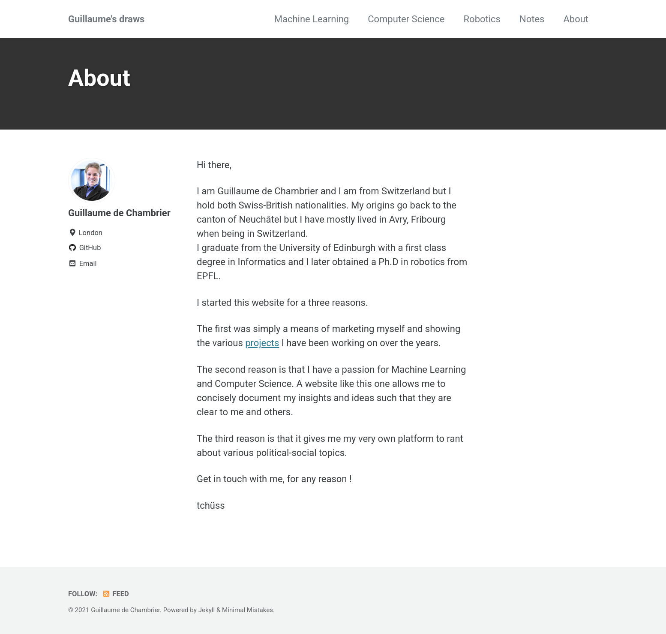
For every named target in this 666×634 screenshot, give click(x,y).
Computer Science (406, 19)
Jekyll (206, 610)
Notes (531, 19)
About (575, 19)
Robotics (482, 19)
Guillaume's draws (106, 19)
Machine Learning (311, 19)
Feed (115, 594)
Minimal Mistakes (247, 610)
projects (262, 343)
